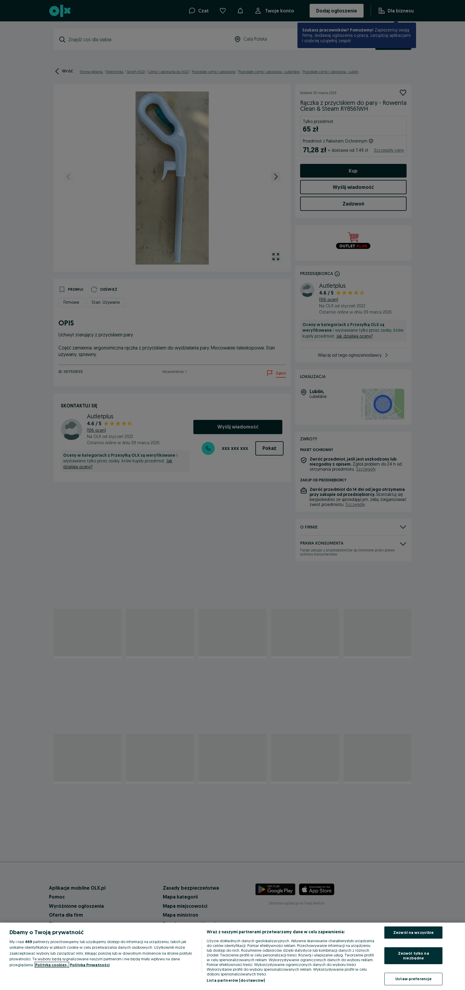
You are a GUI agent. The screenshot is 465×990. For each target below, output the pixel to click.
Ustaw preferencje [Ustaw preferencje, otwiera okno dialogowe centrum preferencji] (413, 978)
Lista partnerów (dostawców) (236, 980)
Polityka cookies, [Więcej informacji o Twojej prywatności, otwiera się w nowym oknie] (52, 964)
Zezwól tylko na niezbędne (413, 955)
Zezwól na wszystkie (413, 932)
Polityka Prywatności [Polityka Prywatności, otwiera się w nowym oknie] (90, 964)
